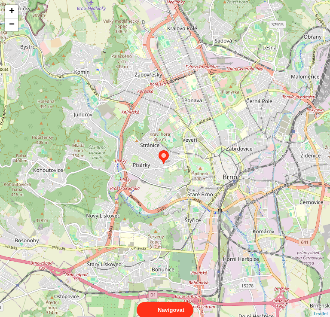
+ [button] (12, 11)
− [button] (12, 24)
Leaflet (321, 305)
